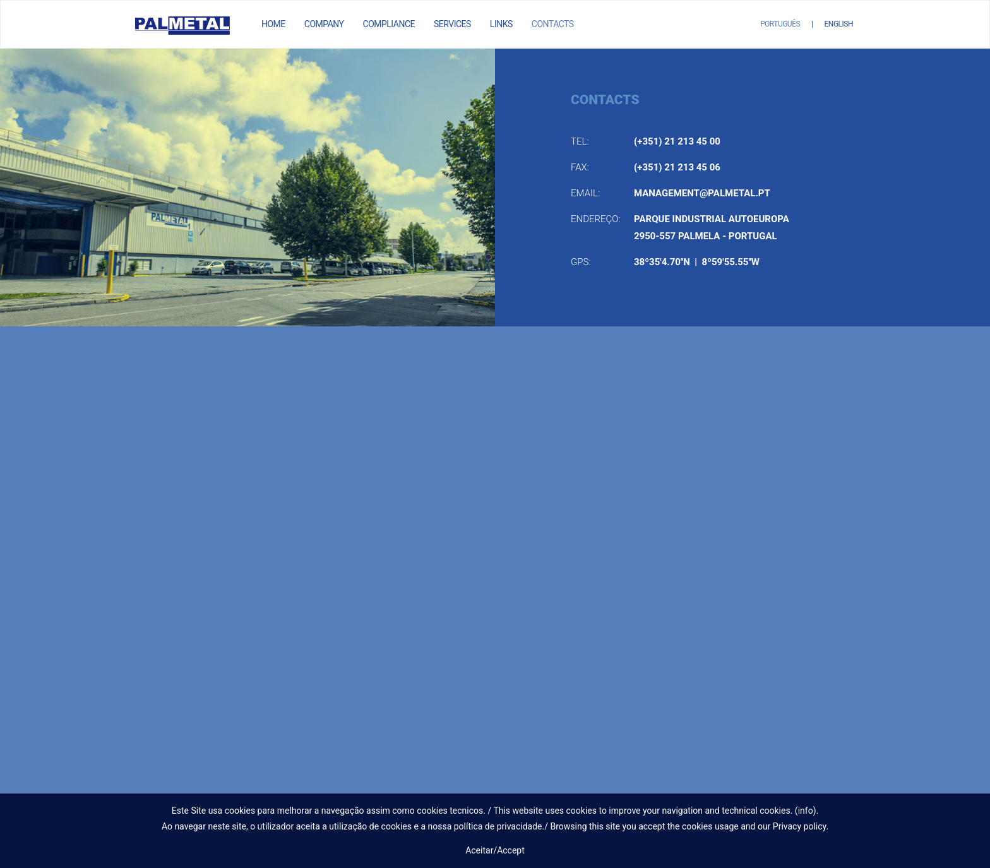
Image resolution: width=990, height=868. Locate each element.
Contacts (553, 24)
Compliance (389, 24)
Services (452, 24)
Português (780, 24)
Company (324, 24)
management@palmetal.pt (702, 193)
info (805, 811)
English (839, 24)
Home (273, 24)
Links (501, 24)
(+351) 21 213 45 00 (677, 141)
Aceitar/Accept (495, 850)
